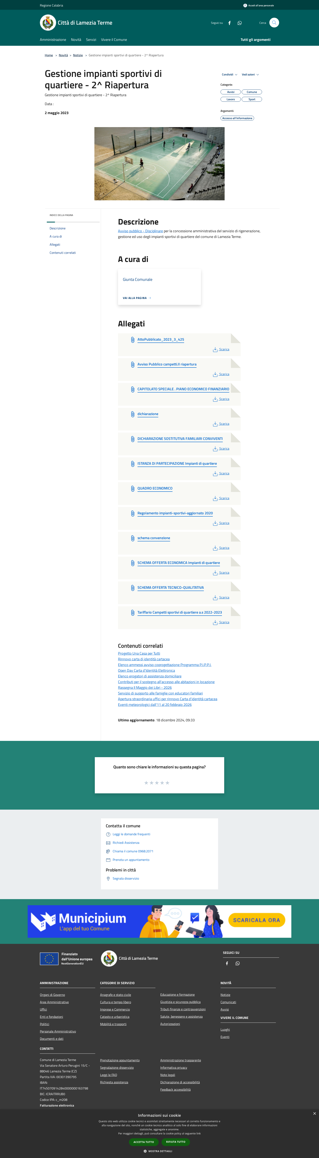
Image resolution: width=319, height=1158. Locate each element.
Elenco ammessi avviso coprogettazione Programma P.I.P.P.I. (164, 664)
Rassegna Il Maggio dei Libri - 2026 (145, 687)
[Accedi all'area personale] (258, 5)
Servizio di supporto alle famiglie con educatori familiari (160, 693)
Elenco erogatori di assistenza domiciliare (149, 676)
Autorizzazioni (170, 1023)
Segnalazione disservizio (117, 1067)
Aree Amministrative (54, 1002)
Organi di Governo (52, 994)
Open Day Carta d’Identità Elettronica (146, 670)
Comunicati (228, 1002)
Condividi (230, 74)
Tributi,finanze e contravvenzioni (183, 1009)
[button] (159, 1151)
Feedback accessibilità (175, 1089)
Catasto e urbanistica (114, 1016)
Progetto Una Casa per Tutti (139, 653)
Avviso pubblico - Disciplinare (140, 231)
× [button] (314, 1113)
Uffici (43, 1009)
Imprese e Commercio (115, 1009)
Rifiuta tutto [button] (176, 1142)
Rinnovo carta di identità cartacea (144, 659)
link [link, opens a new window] (199, 1133)
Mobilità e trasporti (113, 1024)
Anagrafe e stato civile (115, 994)
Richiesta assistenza (114, 1082)
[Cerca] (274, 22)
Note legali (167, 1074)
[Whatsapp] (238, 22)
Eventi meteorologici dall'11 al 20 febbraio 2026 (155, 704)
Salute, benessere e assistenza (181, 1016)
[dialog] (159, 1133)
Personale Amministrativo (58, 1031)
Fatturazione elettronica (57, 1105)
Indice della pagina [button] (61, 215)
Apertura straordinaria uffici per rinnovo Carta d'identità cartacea (167, 699)
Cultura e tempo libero (115, 1002)
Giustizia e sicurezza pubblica (180, 1001)
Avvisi (225, 1009)
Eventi (225, 1036)
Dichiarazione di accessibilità (180, 1082)
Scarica (220, 349)
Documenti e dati (51, 1038)
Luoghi (225, 1029)
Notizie (78, 55)
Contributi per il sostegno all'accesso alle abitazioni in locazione (166, 682)
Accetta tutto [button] (144, 1142)
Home (49, 55)
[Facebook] (228, 22)
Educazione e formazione (177, 994)
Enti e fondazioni (51, 1016)
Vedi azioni (251, 74)
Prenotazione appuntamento (120, 1060)
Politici (44, 1024)
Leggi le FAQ (108, 1074)
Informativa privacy (173, 1067)
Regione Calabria (51, 5)
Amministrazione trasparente (180, 1060)
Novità (63, 55)
